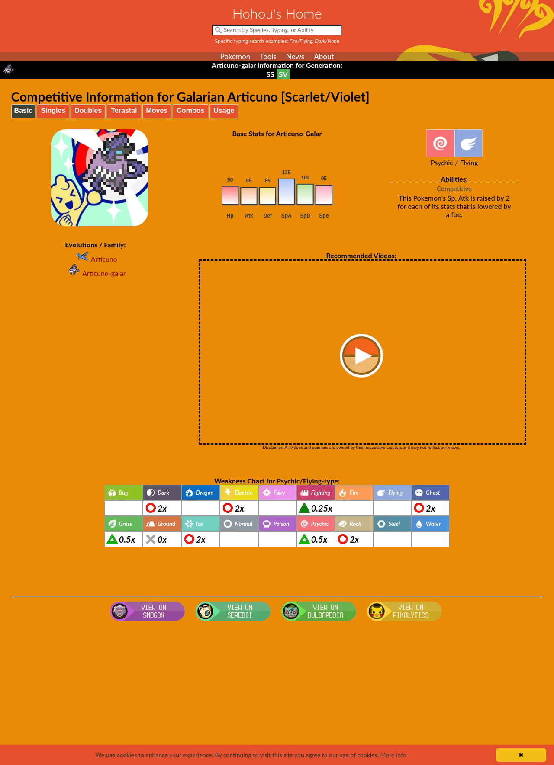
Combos (190, 110)
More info (393, 755)
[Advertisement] (277, 693)
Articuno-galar (95, 273)
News (295, 56)
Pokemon (235, 56)
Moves (157, 110)
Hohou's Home (277, 13)
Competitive (454, 188)
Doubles (88, 110)
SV (283, 74)
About (324, 56)
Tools (268, 56)
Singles (53, 110)
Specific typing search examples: (277, 41)
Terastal (124, 110)
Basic (23, 110)
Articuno (95, 259)
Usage (223, 110)
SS (270, 74)
